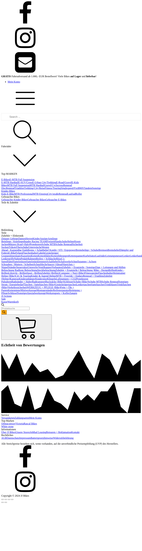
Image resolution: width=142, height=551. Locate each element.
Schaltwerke (64, 261)
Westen (45, 247)
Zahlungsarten (22, 418)
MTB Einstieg (40, 194)
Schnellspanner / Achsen (83, 261)
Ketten (34, 255)
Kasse (4, 301)
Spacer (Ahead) (55, 264)
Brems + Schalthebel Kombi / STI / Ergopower (51, 250)
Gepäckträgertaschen (65, 284)
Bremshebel (113, 250)
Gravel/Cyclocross (53, 185)
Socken (5, 247)
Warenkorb (13, 301)
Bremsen (103, 250)
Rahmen (32, 258)
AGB (4, 438)
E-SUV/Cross (25, 182)
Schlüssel (12, 293)
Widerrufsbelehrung (63, 438)
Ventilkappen (45, 267)
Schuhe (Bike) (80, 281)
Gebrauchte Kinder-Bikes (14, 199)
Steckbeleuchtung (46, 270)
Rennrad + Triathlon (93, 276)
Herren (29, 238)
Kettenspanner (76, 255)
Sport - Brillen (34, 273)
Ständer (12, 267)
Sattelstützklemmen (36, 261)
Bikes (4, 185)
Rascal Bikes (30, 423)
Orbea (4, 423)
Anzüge (44, 238)
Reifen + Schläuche (46, 258)
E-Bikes (5, 179)
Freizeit (51, 241)
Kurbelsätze (89, 255)
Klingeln (51, 278)
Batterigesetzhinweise (42, 438)
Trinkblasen (111, 284)
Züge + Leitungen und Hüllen (110, 267)
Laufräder (101, 255)
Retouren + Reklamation (58, 432)
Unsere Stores (22, 432)
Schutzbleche (40, 264)
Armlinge (53, 238)
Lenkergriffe (7, 258)
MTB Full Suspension (18, 185)
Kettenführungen (60, 255)
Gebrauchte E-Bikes (56, 199)
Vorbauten (57, 267)
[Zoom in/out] (12, 499)
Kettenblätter (44, 255)
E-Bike (11, 253)
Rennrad (10, 188)
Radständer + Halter (22, 281)
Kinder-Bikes (8, 191)
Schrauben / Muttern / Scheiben (17, 264)
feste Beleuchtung (28, 270)
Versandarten (8, 418)
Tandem (88, 188)
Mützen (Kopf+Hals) (19, 244)
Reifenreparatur (61, 290)
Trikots (12, 247)
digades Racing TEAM (35, 241)
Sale (3, 299)
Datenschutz (13, 438)
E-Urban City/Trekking (44, 182)
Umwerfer (33, 267)
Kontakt (75, 432)
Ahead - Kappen (9, 250)
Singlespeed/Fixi (69, 188)
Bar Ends (22, 250)
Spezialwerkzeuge (36, 293)
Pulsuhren (6, 281)
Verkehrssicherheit (17, 287)
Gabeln (41, 253)
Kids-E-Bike (7, 194)
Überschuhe (22, 247)
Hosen (77, 241)
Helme (70, 241)
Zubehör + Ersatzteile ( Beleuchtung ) (74, 270)
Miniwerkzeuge (29, 290)
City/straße (53, 194)
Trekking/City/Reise (34, 188)
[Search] (4, 312)
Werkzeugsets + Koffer (57, 293)
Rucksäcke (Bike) (54, 281)
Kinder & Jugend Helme (43, 276)
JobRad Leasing (38, 432)
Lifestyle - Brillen (17, 273)
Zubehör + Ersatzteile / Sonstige (78, 267)
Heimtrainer (119, 273)
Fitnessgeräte (91, 273)
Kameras (14, 278)
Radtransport (38, 281)
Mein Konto (14, 81)
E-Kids (75, 182)
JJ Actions (6, 296)
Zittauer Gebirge (9, 238)
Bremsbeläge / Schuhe (87, 250)
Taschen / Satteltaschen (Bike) (39, 284)
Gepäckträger (52, 253)
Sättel (10, 261)
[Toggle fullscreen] (9, 499)
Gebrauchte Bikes (36, 199)
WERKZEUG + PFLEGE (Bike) (43, 287)
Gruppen (5, 255)
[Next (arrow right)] (5, 502)
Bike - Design (101, 270)
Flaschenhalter (30, 253)
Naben (17, 258)
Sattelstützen (20, 261)
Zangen (73, 293)
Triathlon (19, 188)
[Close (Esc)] (2, 499)
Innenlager (15, 255)
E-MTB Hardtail (9, 182)
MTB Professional (23, 194)
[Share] (5, 499)
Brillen (111, 270)
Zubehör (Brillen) (51, 273)
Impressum (25, 438)
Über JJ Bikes (8, 432)
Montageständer (45, 290)
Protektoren (36, 244)
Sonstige (96, 188)
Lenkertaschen (83, 284)
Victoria (19, 423)
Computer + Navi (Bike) (72, 273)
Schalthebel (53, 261)
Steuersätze (22, 267)
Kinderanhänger (27, 278)
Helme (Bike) (8, 276)
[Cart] (26, 327)
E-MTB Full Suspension (22, 179)
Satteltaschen (98, 284)
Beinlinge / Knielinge (12, 241)
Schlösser (68, 281)
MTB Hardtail (37, 185)
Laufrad (71, 194)
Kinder (36, 238)
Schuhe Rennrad (63, 244)
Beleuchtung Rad (10, 270)
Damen (22, 238)
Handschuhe (61, 241)
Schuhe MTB (48, 244)
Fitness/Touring (53, 188)
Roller (79, 194)
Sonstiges (123, 281)
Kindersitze (41, 278)
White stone (7, 426)
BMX (81, 188)
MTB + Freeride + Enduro (69, 276)
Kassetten (26, 255)
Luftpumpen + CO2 (66, 278)
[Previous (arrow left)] (2, 502)
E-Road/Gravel (64, 182)
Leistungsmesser (114, 255)
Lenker (126, 255)
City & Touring (23, 276)
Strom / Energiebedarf (12, 284)
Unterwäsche (35, 247)
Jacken (4, 244)
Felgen (19, 253)
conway (11, 423)
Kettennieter (14, 290)
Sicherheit (77, 244)
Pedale (24, 258)
